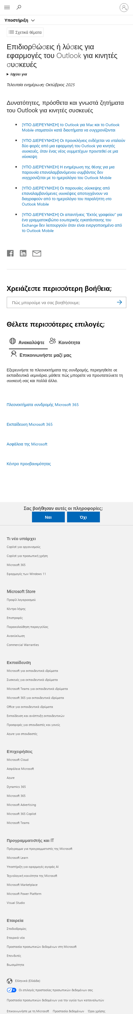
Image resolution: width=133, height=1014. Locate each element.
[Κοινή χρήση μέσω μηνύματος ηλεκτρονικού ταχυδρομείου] (34, 252)
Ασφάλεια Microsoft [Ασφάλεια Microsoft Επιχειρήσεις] (20, 768)
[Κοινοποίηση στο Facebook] (11, 252)
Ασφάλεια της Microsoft (27, 444)
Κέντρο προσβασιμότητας (29, 463)
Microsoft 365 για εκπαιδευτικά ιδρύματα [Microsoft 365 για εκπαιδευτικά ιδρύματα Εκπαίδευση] (35, 698)
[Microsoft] (66, 4)
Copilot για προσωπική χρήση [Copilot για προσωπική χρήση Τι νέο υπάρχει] (27, 556)
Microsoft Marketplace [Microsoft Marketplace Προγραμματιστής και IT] (22, 884)
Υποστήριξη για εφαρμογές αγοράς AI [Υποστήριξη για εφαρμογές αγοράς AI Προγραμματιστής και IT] (33, 866)
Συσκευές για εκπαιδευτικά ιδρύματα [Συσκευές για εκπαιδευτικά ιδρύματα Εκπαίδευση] (32, 680)
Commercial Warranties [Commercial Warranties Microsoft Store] (23, 645)
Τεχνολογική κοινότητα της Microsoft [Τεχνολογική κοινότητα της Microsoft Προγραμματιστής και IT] (32, 875)
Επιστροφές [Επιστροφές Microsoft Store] (15, 618)
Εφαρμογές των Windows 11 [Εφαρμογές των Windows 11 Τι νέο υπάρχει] (26, 574)
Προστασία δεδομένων (68, 1011)
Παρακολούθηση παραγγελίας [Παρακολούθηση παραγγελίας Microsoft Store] (27, 627)
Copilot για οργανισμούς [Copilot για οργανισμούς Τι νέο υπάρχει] (23, 547)
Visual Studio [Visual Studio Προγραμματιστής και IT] (16, 903)
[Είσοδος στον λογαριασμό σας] (124, 7)
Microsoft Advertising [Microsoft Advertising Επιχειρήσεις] (21, 805)
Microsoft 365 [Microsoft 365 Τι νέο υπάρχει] (16, 565)
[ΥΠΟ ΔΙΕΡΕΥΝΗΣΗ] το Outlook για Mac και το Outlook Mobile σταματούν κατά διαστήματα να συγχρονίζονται (71, 127)
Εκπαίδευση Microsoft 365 (30, 424)
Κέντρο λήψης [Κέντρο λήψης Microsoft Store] (16, 609)
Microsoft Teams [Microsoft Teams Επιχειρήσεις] (18, 823)
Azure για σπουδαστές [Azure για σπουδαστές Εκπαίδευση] (22, 734)
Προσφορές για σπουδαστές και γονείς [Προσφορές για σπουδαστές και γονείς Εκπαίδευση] (33, 725)
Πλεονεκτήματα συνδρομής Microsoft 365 (43, 404)
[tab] (28, 342)
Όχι (83, 517)
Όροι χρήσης (96, 1011)
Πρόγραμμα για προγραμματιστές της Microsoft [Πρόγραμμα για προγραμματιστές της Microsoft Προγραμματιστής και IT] (39, 848)
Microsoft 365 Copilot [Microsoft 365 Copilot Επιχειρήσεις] (21, 814)
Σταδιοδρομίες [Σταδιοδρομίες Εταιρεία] (16, 928)
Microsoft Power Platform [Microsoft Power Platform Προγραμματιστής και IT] (24, 894)
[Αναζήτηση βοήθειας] (19, 7)
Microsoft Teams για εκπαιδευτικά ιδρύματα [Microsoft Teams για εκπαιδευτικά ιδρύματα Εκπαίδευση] (37, 689)
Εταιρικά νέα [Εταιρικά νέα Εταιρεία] (16, 937)
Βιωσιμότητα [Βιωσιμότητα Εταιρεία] (15, 964)
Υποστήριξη (16, 20)
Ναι (48, 517)
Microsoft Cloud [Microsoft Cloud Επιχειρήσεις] (17, 759)
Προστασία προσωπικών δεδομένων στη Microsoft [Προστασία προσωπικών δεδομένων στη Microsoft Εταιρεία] (42, 946)
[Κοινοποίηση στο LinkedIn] (21, 252)
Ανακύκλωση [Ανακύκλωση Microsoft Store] (16, 636)
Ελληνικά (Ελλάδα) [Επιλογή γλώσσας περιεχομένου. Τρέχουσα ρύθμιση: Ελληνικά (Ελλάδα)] (27, 981)
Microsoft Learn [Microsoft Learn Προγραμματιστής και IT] (17, 857)
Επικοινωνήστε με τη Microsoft (28, 1011)
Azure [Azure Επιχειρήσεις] (11, 777)
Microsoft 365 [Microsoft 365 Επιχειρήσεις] (16, 796)
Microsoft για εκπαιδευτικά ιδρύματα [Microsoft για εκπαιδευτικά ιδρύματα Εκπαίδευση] (32, 670)
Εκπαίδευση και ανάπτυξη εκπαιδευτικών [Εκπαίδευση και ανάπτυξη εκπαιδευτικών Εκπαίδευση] (36, 716)
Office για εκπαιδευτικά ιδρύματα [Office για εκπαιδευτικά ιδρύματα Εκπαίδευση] (30, 707)
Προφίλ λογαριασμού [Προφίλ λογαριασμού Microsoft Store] (21, 600)
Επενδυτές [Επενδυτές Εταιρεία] (14, 955)
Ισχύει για (18, 74)
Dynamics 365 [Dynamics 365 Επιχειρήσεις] (16, 787)
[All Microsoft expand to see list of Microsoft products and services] (7, 7)
